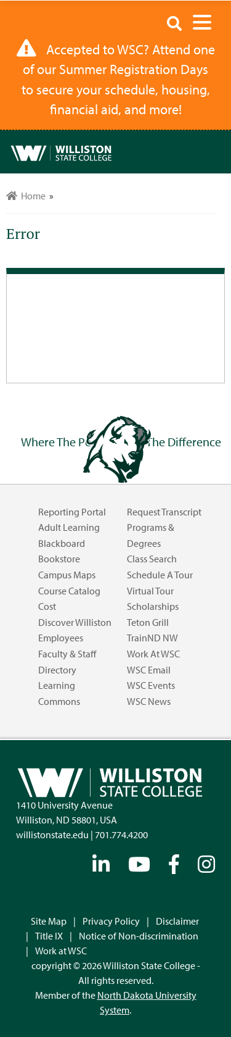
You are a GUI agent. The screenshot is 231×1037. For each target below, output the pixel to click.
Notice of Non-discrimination (138, 936)
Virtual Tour (150, 591)
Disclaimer (177, 921)
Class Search (152, 558)
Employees (60, 637)
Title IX (49, 936)
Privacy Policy (111, 921)
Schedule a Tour (160, 574)
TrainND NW (152, 637)
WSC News (149, 701)
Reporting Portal (72, 512)
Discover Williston (74, 622)
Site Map (49, 921)
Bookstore (59, 558)
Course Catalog (69, 591)
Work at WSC (153, 654)
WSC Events (151, 685)
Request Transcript (164, 512)
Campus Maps (66, 574)
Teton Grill (148, 622)
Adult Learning (69, 527)
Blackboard (61, 543)
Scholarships (153, 606)
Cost (47, 606)
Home (26, 195)
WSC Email (149, 670)
